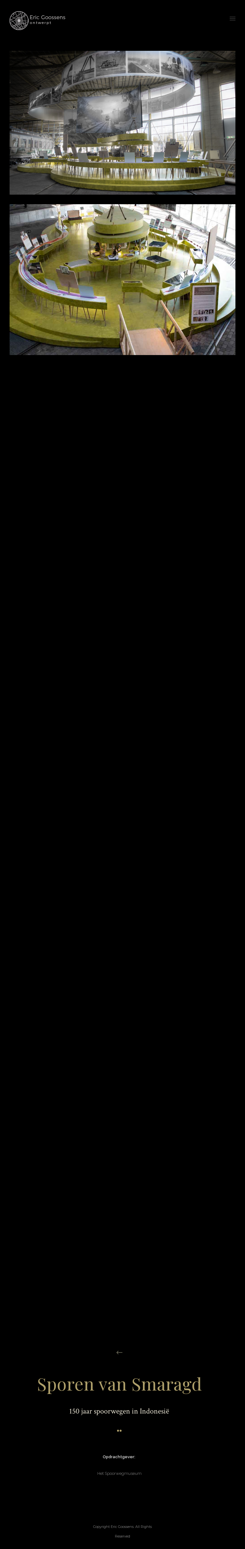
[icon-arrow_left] (119, 1353)
